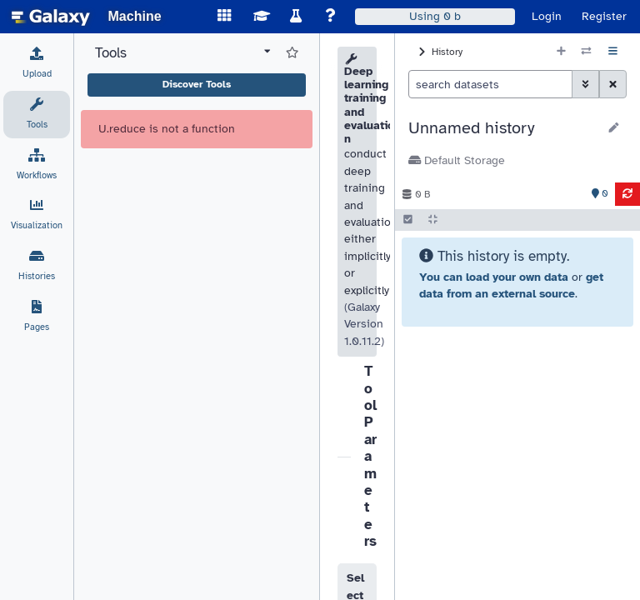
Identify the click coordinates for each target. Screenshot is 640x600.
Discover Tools (196, 84)
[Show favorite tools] (292, 53)
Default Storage (456, 160)
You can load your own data (493, 277)
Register (604, 16)
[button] (503, 128)
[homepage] (51, 16)
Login (547, 16)
